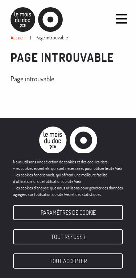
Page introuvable (52, 37)
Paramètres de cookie (68, 212)
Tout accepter (68, 261)
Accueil (18, 37)
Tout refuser (68, 236)
